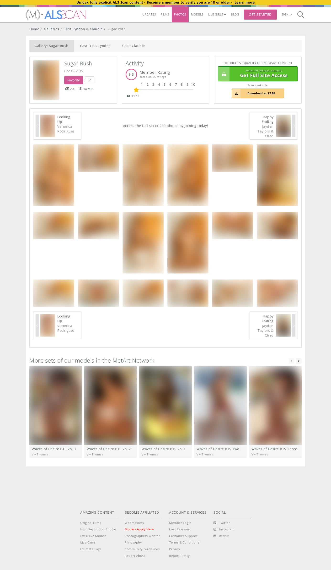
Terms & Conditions (184, 542)
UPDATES (149, 14)
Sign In (287, 14)
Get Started (260, 14)
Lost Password (180, 529)
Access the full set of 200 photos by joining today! (165, 125)
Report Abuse (135, 556)
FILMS (165, 14)
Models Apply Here (139, 529)
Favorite (73, 80)
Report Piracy (179, 556)
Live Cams (88, 542)
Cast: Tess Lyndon (95, 45)
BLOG (235, 14)
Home (34, 29)
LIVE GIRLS (217, 14)
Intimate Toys (90, 549)
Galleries (51, 29)
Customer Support (183, 536)
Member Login (180, 523)
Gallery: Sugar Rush (52, 45)
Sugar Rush (78, 63)
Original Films (90, 523)
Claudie (96, 29)
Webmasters (134, 523)
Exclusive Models (93, 536)
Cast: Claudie (133, 45)
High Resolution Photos (98, 529)
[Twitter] (222, 523)
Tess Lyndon (74, 29)
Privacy (174, 549)
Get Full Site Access (256, 74)
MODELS (197, 14)
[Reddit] (221, 536)
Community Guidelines (142, 549)
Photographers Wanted (142, 536)
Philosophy (133, 542)
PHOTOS (180, 14)
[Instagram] (224, 529)
